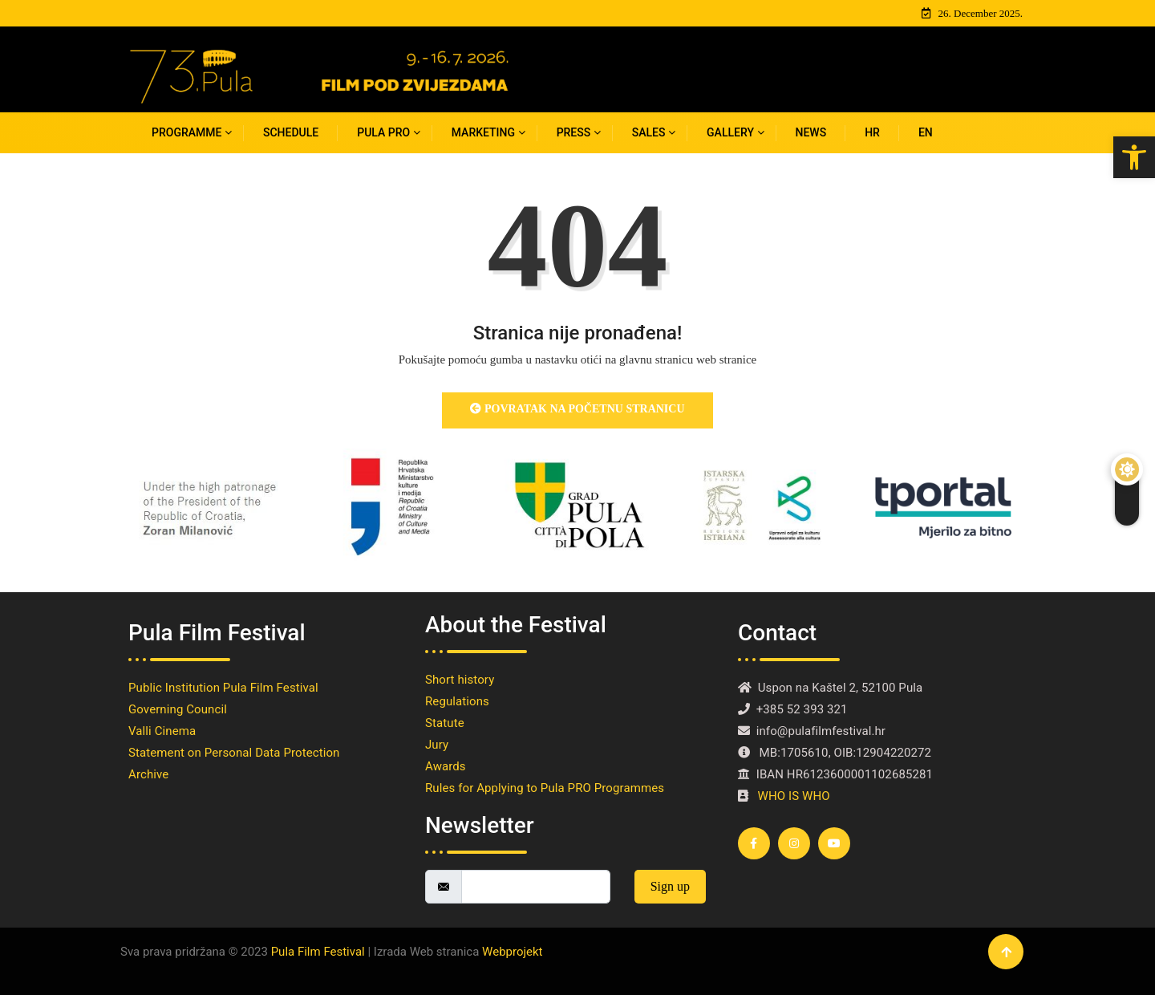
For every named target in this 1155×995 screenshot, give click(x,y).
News (811, 132)
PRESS (574, 132)
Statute (444, 723)
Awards (448, 766)
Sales (649, 132)
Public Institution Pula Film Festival (226, 687)
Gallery (730, 132)
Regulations (457, 701)
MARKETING (483, 132)
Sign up (670, 886)
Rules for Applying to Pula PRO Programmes (548, 788)
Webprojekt (512, 951)
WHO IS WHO (794, 796)
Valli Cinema (162, 731)
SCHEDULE (290, 132)
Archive (148, 774)
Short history (462, 679)
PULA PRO (383, 132)
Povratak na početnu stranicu (577, 409)
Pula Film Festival (318, 951)
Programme (186, 132)
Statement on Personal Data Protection (233, 752)
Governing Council (177, 709)
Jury (436, 744)
